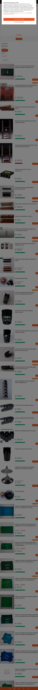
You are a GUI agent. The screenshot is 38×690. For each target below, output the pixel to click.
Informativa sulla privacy (8, 14)
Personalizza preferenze (19, 22)
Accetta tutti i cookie (19, 19)
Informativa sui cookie (22, 13)
